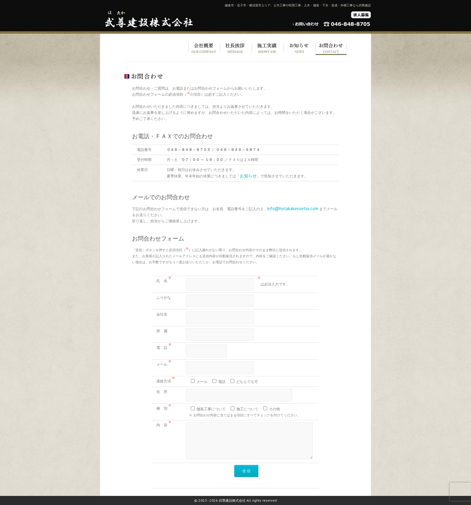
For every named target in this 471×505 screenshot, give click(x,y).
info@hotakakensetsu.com (292, 208)
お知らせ (248, 176)
